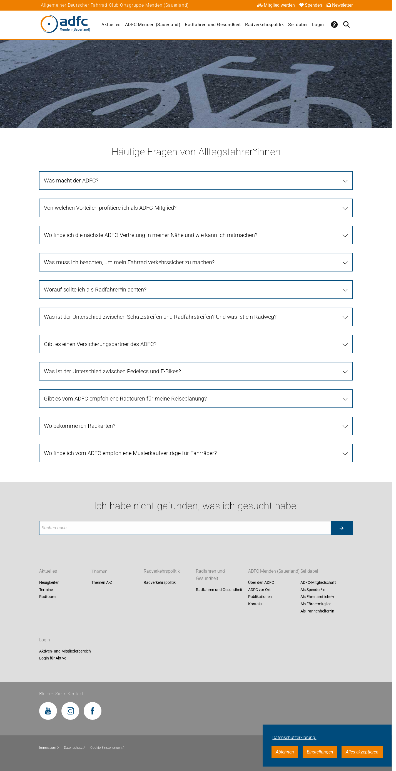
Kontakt (255, 604)
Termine (46, 589)
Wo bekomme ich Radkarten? (79, 425)
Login (318, 24)
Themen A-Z (101, 582)
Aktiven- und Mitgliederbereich (65, 651)
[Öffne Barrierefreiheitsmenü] (334, 24)
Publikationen (260, 597)
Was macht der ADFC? (71, 180)
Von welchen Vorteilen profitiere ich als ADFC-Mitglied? (110, 207)
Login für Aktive (52, 658)
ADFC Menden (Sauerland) (153, 24)
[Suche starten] (341, 528)
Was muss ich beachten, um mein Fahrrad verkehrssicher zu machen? (129, 262)
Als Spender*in (312, 589)
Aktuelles (111, 24)
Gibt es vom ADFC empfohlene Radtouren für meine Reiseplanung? (125, 398)
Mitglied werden (276, 5)
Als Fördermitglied (316, 604)
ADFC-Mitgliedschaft (318, 582)
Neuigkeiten (49, 582)
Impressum (49, 748)
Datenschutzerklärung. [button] (294, 737)
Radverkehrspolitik (264, 24)
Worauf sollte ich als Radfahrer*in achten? (95, 289)
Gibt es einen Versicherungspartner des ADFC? (100, 344)
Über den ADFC (261, 582)
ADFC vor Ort (259, 589)
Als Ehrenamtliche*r (317, 597)
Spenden (310, 5)
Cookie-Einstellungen (107, 748)
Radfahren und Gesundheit (213, 24)
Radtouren (48, 597)
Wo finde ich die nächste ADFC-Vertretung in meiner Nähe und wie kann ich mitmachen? (150, 235)
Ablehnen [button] (285, 752)
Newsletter (340, 5)
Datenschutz (75, 748)
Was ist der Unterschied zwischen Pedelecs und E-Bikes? (112, 371)
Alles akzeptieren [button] (362, 752)
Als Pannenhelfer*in (317, 611)
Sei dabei (298, 24)
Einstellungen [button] (320, 752)
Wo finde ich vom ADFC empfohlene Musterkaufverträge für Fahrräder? (130, 453)
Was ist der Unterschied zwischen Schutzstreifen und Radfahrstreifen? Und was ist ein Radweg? (160, 316)
